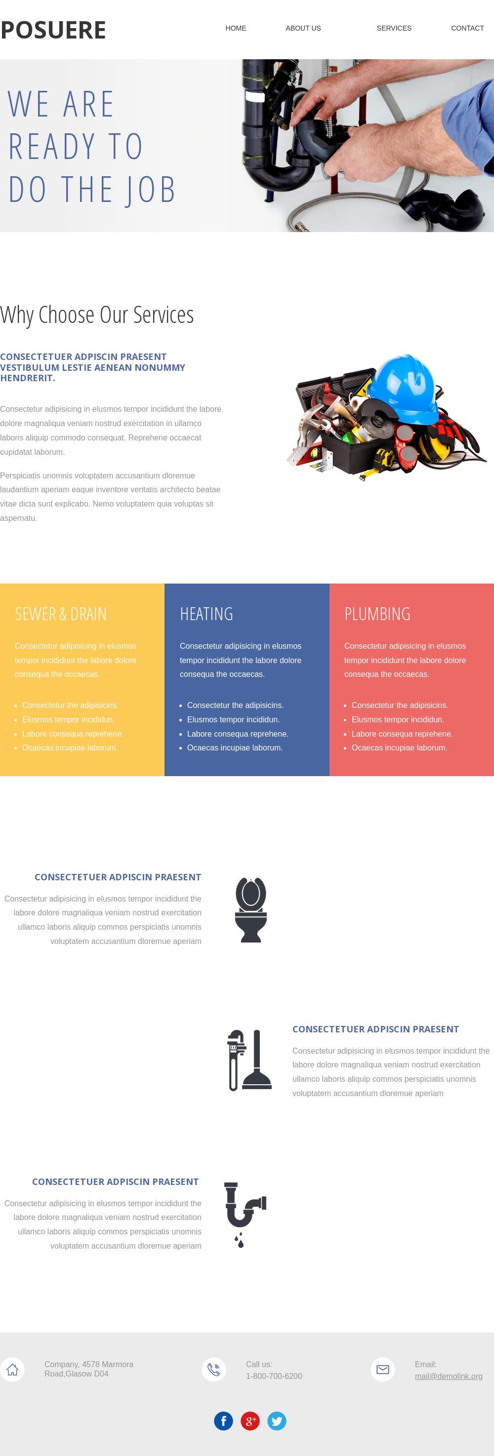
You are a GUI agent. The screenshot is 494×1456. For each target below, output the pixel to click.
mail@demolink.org (449, 1376)
